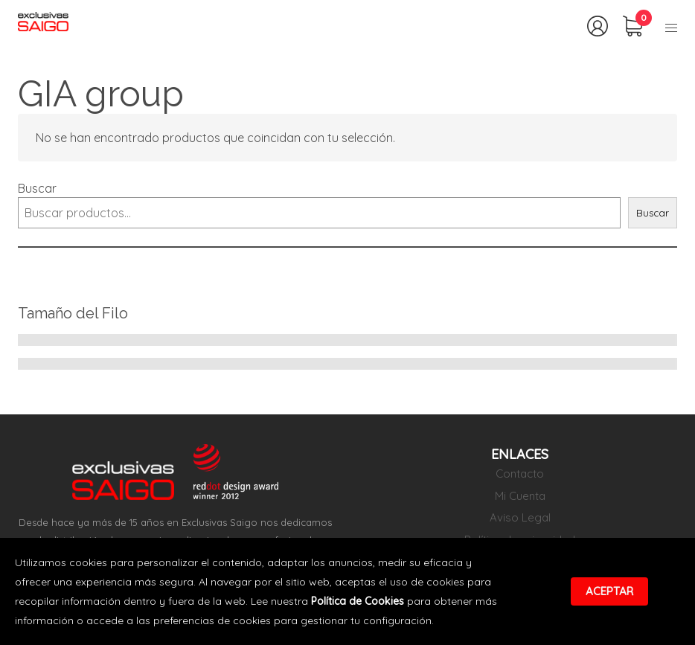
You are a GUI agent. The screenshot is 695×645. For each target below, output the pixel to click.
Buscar (37, 188)
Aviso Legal (520, 517)
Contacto (520, 473)
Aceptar (609, 591)
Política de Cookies (357, 601)
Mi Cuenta (520, 496)
